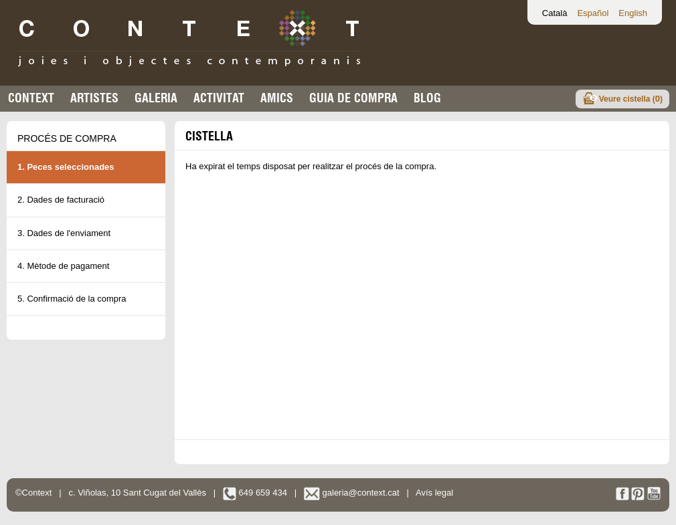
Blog (427, 98)
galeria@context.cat (352, 493)
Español (592, 13)
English (632, 13)
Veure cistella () (631, 99)
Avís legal (434, 493)
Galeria (156, 98)
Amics (276, 98)
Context (31, 98)
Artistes (94, 98)
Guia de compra (353, 98)
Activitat (218, 98)
